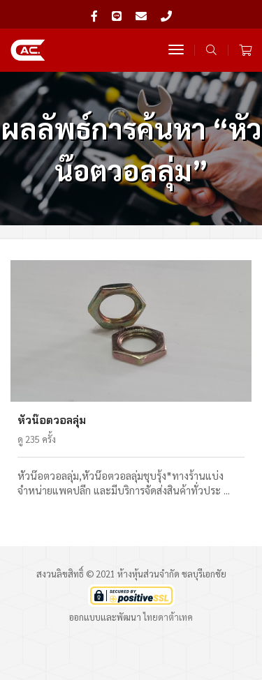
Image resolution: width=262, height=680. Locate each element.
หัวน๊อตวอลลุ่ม (51, 420)
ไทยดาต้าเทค (168, 617)
